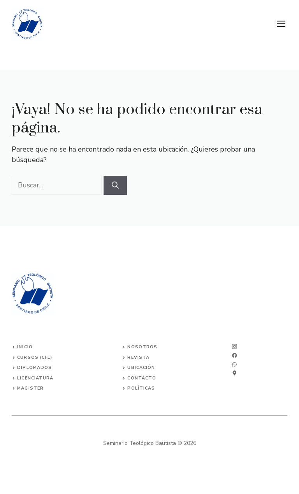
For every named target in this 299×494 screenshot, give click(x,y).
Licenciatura (35, 378)
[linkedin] (234, 373)
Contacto (141, 378)
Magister (30, 388)
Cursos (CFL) (34, 357)
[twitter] (234, 355)
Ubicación (141, 367)
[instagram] (234, 346)
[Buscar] (115, 185)
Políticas (141, 388)
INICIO (25, 347)
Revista (138, 357)
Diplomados (34, 367)
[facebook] (234, 364)
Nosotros (142, 347)
